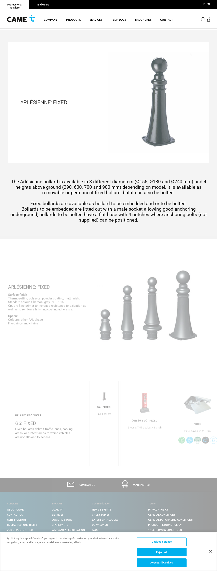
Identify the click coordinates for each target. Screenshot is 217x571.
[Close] (210, 552)
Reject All (161, 553)
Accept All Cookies (161, 563)
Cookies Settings (162, 542)
